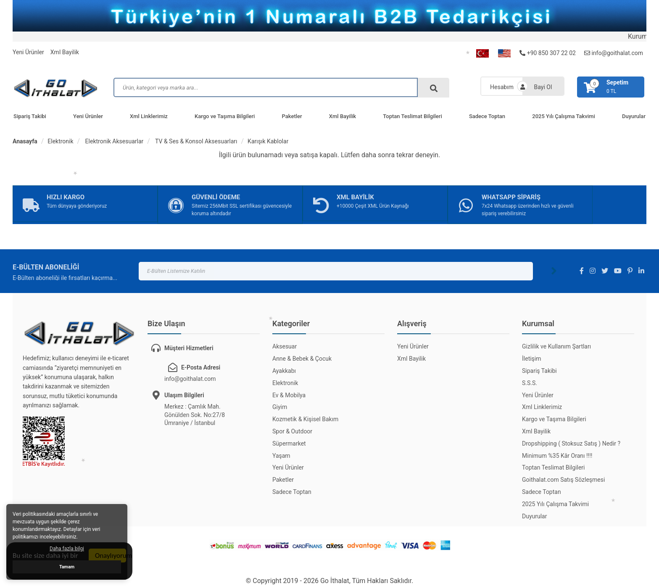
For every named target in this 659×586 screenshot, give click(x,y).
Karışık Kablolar (268, 141)
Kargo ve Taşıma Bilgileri (225, 116)
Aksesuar (284, 346)
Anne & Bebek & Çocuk (302, 358)
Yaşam (281, 455)
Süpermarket (289, 443)
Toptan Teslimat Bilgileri (412, 116)
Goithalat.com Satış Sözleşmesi (563, 479)
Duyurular (534, 516)
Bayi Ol (543, 87)
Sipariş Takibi (29, 116)
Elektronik (60, 141)
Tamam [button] (66, 567)
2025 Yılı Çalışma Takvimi (563, 116)
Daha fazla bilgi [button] (67, 549)
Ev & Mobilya (289, 395)
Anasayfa (25, 141)
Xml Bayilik (64, 52)
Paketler (292, 116)
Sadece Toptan (487, 116)
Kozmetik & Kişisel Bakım (305, 419)
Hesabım (502, 87)
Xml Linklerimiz (149, 116)
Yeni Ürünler (28, 52)
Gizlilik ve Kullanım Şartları (556, 346)
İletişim (531, 358)
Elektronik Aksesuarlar (113, 141)
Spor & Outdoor (292, 431)
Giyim (279, 407)
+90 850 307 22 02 (547, 53)
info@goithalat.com (613, 53)
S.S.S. (529, 383)
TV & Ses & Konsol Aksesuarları (195, 141)
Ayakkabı (284, 370)
